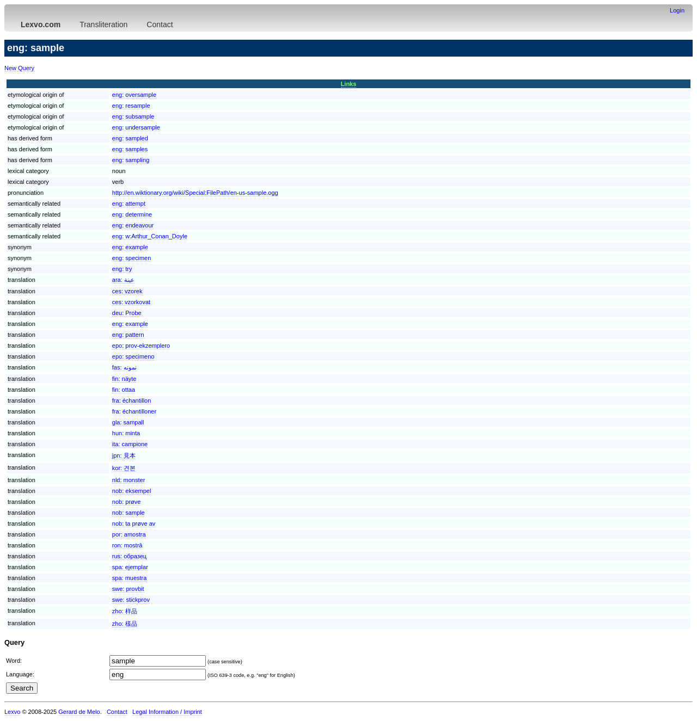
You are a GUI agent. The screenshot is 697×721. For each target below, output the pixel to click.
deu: (127, 313)
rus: (129, 556)
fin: (124, 378)
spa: (130, 567)
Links (349, 84)
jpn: (124, 455)
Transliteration (103, 24)
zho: (124, 611)
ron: (127, 545)
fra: (131, 400)
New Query (19, 68)
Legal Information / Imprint (167, 711)
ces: (127, 291)
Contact (159, 24)
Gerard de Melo (79, 711)
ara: (123, 279)
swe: (128, 589)
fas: (124, 367)
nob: (131, 491)
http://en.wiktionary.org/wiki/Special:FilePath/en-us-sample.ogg (195, 192)
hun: (126, 433)
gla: (128, 422)
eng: (134, 94)
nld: (128, 480)
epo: (141, 345)
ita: (130, 444)
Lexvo (12, 711)
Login (677, 10)
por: (129, 534)
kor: (124, 468)
